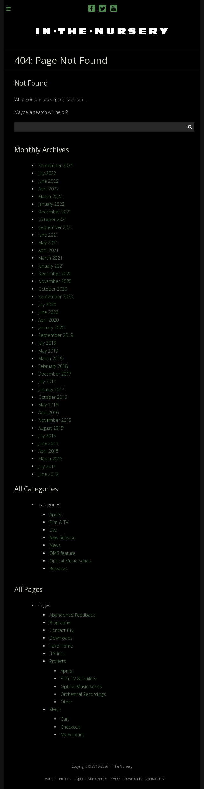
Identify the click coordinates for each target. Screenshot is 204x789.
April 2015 (48, 451)
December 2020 (54, 274)
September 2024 (55, 165)
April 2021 (48, 250)
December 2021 (54, 212)
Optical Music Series (70, 561)
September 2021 (55, 227)
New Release (62, 537)
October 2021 (52, 219)
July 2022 (47, 173)
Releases (58, 568)
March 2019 (50, 358)
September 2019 (55, 335)
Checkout (70, 727)
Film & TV (58, 522)
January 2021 (51, 266)
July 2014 (47, 466)
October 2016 (52, 397)
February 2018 (53, 366)
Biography (59, 623)
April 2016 (48, 412)
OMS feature (62, 553)
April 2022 (48, 189)
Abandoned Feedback (72, 615)
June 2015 (48, 443)
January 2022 (51, 204)
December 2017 (54, 374)
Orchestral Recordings (83, 694)
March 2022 (50, 196)
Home (49, 778)
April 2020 (48, 320)
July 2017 (47, 381)
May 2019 (48, 351)
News (55, 545)
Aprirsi (55, 514)
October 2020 (52, 289)
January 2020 (51, 327)
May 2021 (48, 243)
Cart (65, 719)
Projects (57, 661)
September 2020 (55, 297)
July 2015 (47, 436)
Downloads (61, 638)
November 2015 (54, 420)
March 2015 (50, 459)
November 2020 (54, 281)
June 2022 (48, 181)
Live (53, 530)
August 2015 (50, 428)
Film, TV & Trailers (78, 678)
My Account (72, 735)
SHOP (55, 709)
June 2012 (48, 474)
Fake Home (61, 646)
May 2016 (48, 405)
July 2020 (47, 304)
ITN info (57, 654)
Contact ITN (61, 630)
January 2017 (51, 389)
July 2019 (47, 343)
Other (66, 702)
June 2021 (48, 235)
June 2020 (48, 312)
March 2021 (50, 258)
